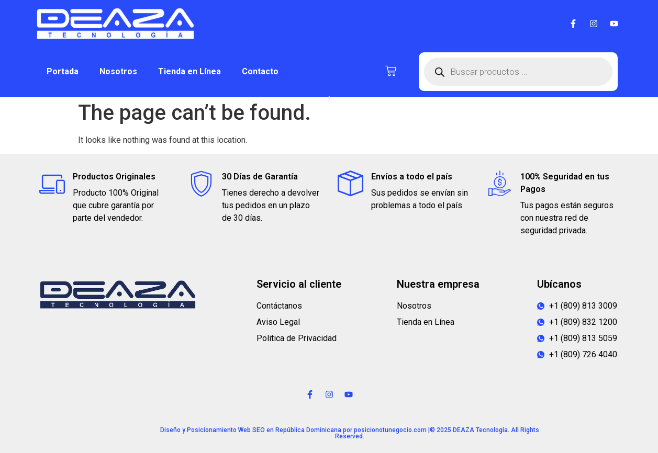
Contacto (260, 71)
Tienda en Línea (189, 71)
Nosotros (118, 71)
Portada (63, 71)
